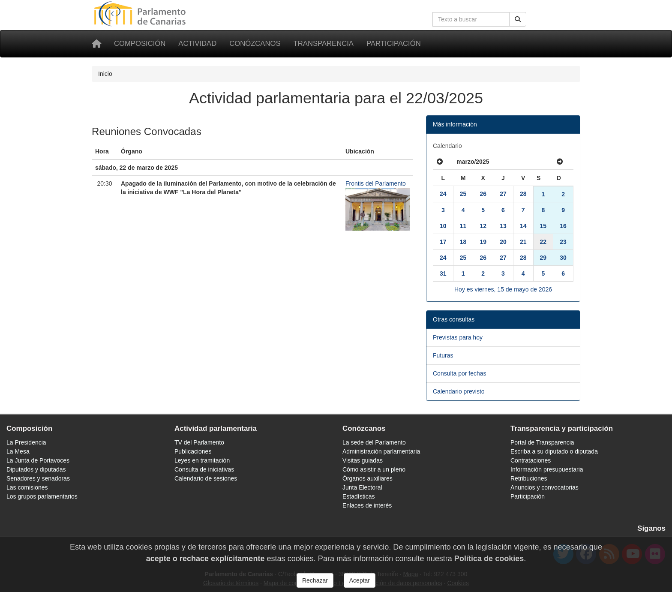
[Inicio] (96, 43)
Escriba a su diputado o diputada (554, 451)
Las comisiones (27, 487)
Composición (139, 43)
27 (503, 193)
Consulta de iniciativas (204, 469)
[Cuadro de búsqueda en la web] (471, 19)
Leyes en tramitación (202, 460)
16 (563, 225)
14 (523, 225)
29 (543, 257)
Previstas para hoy (458, 337)
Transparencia (324, 43)
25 (463, 193)
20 (503, 241)
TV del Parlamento (199, 442)
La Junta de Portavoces (37, 460)
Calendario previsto (459, 391)
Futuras (443, 355)
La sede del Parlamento (374, 442)
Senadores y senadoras (38, 478)
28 (523, 193)
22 (543, 241)
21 (523, 241)
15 (543, 225)
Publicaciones (192, 451)
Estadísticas (358, 496)
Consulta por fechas (459, 373)
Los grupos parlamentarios (42, 496)
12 (483, 225)
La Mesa (18, 451)
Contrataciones (530, 460)
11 (463, 225)
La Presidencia (26, 442)
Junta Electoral (362, 487)
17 (443, 241)
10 (443, 225)
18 (463, 241)
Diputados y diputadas (36, 469)
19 (483, 241)
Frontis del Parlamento (375, 183)
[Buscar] (517, 19)
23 (563, 241)
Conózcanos (254, 43)
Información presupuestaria (546, 469)
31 (443, 273)
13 (503, 225)
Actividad (197, 43)
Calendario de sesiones (205, 478)
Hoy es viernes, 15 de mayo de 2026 (503, 289)
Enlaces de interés (367, 505)
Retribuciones (528, 478)
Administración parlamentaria (381, 451)
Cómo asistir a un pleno (373, 469)
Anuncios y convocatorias (544, 487)
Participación (393, 43)
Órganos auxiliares (367, 478)
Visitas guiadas (362, 460)
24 (443, 193)
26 (483, 193)
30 (563, 257)
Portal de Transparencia (542, 442)
